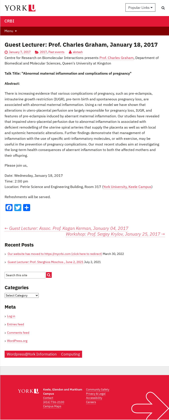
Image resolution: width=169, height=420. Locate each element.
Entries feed (15, 324)
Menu (8, 31)
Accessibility (94, 398)
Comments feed (18, 333)
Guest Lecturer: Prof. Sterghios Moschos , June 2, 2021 (45, 262)
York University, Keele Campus (127, 186)
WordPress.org (17, 341)
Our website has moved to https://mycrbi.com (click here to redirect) (55, 254)
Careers (91, 402)
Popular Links (140, 7)
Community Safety (97, 389)
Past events (56, 52)
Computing (70, 354)
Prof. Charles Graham (116, 57)
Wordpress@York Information (32, 354)
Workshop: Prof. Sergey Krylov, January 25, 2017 (115, 234)
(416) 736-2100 (53, 402)
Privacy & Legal (96, 394)
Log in (11, 316)
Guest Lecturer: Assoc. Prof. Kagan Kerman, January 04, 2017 (66, 228)
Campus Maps (52, 406)
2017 (43, 52)
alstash (78, 52)
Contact (48, 398)
